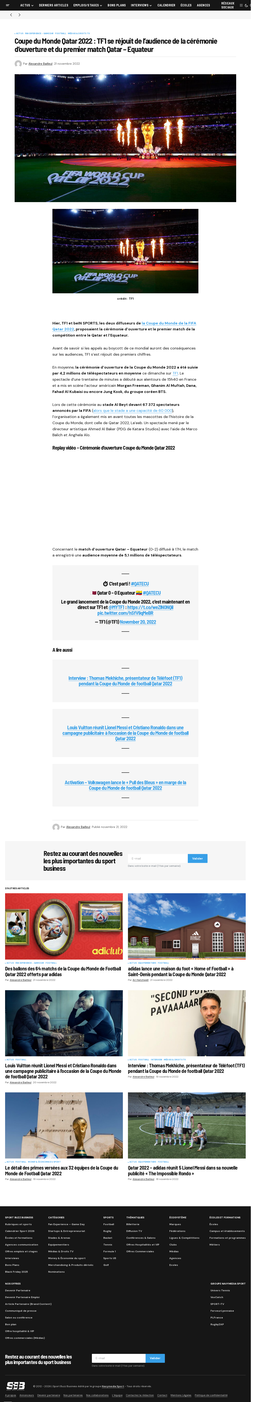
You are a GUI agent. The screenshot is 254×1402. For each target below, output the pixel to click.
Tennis (107, 1244)
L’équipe (117, 1395)
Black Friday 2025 (16, 1271)
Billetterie (132, 1224)
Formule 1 (109, 1251)
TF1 (175, 373)
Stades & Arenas (59, 1238)
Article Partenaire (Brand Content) (28, 1304)
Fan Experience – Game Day (66, 1224)
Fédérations (177, 1231)
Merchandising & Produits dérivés (70, 1265)
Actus (19, 34)
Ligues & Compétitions (184, 1238)
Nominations (56, 1271)
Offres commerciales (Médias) (25, 1338)
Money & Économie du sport (44, 1162)
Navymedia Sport (113, 1386)
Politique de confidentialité (211, 1395)
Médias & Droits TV (79, 34)
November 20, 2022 (138, 622)
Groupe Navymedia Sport (228, 1283)
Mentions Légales (181, 1395)
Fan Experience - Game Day (39, 34)
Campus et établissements (227, 1231)
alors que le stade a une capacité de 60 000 (132, 410)
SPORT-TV (217, 1304)
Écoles (213, 1224)
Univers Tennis (220, 1290)
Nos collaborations (97, 1395)
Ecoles (173, 1265)
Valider (197, 858)
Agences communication (21, 1244)
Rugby (107, 1231)
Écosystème (177, 1217)
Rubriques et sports (18, 1224)
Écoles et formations (18, 1238)
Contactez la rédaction (140, 1395)
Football (60, 34)
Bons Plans (12, 1265)
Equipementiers (147, 963)
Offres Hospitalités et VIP (142, 1244)
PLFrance (216, 1317)
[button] (7, 5)
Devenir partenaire (48, 1395)
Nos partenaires (73, 1395)
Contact (162, 1395)
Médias (174, 1251)
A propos (10, 1395)
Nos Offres (13, 1283)
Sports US (109, 1258)
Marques (175, 1224)
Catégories (56, 1217)
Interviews (12, 1258)
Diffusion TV (134, 1231)
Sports (108, 1217)
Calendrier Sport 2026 (19, 1231)
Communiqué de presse (20, 1311)
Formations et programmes (227, 1238)
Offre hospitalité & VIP (19, 1331)
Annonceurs (27, 1395)
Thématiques (135, 1217)
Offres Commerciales (140, 1251)
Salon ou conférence (18, 1317)
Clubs (173, 1244)
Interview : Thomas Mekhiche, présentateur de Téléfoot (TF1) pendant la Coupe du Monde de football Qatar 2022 (125, 680)
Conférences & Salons (141, 1238)
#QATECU (140, 583)
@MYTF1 (116, 607)
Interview (156, 1060)
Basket (107, 1238)
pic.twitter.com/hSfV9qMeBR (125, 613)
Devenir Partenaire (17, 1290)
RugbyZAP (217, 1324)
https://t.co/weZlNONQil (150, 607)
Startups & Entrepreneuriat (66, 1231)
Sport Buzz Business (19, 1217)
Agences (175, 1258)
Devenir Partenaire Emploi (22, 1297)
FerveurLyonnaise (222, 1311)
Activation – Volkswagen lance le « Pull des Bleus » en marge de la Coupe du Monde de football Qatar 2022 (125, 785)
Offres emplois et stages (21, 1251)
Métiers (214, 1244)
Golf (106, 1265)
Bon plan (10, 1324)
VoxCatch (216, 1297)
